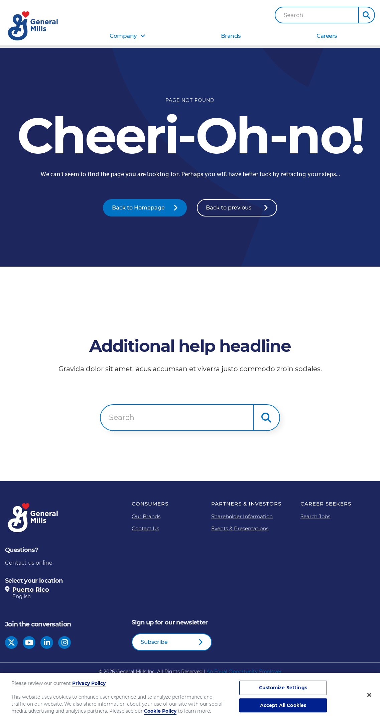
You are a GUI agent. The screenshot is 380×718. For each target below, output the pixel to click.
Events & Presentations (239, 528)
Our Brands (146, 516)
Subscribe (154, 642)
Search (293, 15)
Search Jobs (315, 516)
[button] (366, 15)
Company (123, 35)
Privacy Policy (89, 686)
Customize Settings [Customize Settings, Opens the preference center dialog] (283, 691)
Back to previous (228, 207)
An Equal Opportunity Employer (244, 672)
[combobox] (317, 15)
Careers (326, 35)
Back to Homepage (138, 207)
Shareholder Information (242, 516)
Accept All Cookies (283, 708)
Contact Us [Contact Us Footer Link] (145, 528)
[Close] (369, 698)
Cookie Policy (160, 714)
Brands (231, 35)
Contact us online (28, 563)
